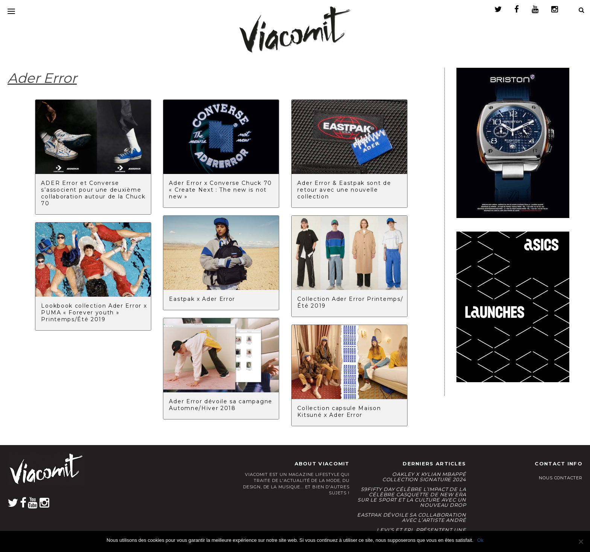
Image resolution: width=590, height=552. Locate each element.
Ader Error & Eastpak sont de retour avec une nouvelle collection (344, 190)
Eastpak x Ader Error (202, 299)
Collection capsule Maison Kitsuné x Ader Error (339, 411)
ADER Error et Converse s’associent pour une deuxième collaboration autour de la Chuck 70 (93, 193)
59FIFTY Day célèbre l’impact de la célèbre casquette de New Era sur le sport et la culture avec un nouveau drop (411, 497)
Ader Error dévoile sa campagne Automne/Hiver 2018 (220, 405)
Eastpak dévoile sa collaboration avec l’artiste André (411, 517)
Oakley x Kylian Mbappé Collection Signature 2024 (424, 476)
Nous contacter (560, 477)
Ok (480, 540)
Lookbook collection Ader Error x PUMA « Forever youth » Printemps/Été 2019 (94, 312)
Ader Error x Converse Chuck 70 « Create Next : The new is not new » (220, 190)
